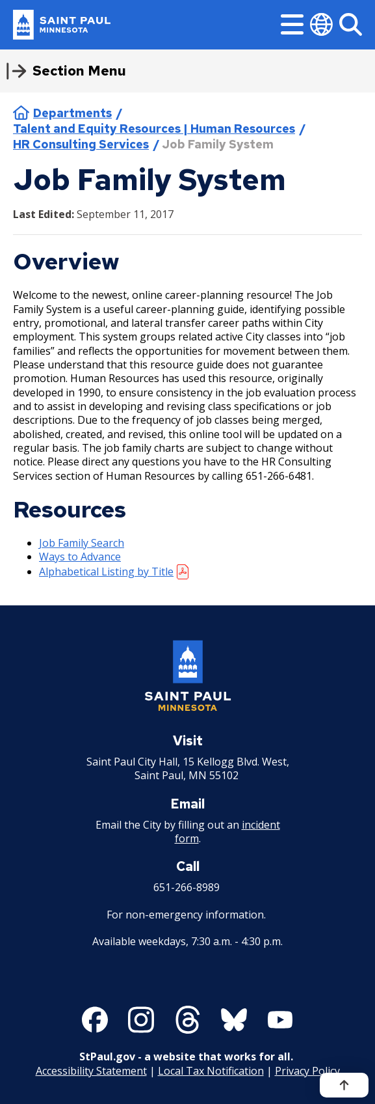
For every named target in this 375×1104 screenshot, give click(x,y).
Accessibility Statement (91, 1071)
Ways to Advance (80, 556)
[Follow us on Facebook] (95, 1019)
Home (21, 112)
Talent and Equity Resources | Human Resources (154, 128)
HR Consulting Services (81, 144)
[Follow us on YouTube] (280, 1019)
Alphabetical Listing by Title (106, 571)
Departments (72, 112)
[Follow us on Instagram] (141, 1019)
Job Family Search (81, 543)
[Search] (350, 24)
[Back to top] (344, 1085)
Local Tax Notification (211, 1071)
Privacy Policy (307, 1071)
